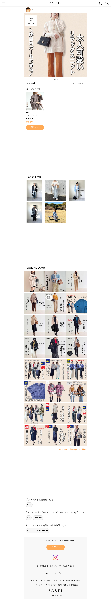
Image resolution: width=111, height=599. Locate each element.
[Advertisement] (48, 152)
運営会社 (74, 585)
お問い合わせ (63, 585)
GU (28, 517)
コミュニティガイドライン (45, 585)
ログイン (55, 547)
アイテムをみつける (66, 566)
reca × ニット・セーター (37, 530)
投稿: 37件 (29, 122)
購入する (35, 127)
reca (29, 504)
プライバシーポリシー (48, 580)
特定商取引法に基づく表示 (70, 580)
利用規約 (34, 580)
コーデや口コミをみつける (47, 566)
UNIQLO (38, 517)
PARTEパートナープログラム (55, 573)
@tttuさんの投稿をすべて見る (72, 449)
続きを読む (36, 89)
